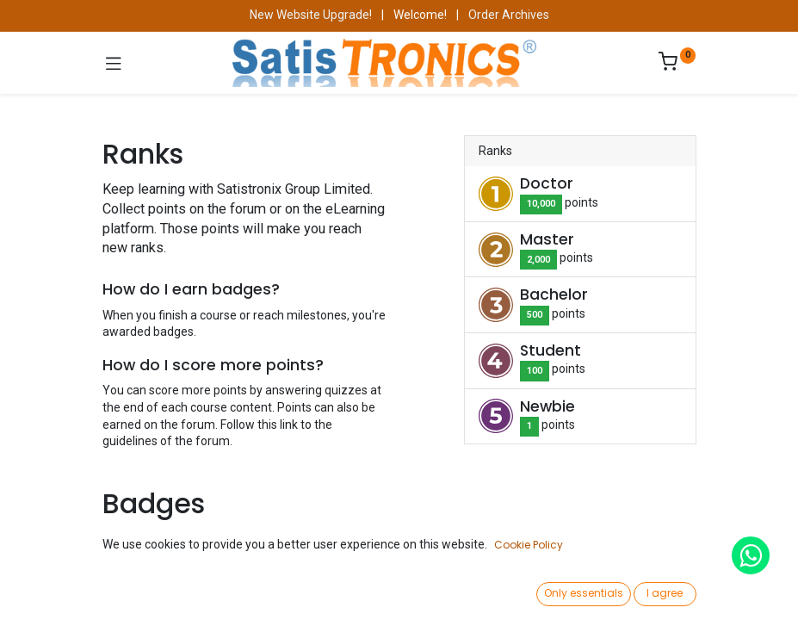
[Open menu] (399, 595)
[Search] (228, 591)
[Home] (57, 591)
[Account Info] (741, 590)
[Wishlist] (570, 590)
